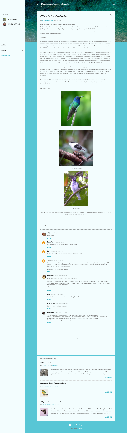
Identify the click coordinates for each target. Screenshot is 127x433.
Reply (49, 238)
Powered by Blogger (76, 425)
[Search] (114, 5)
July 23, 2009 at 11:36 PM (60, 275)
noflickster (50, 275)
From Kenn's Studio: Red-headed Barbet (53, 383)
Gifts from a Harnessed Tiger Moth (50, 402)
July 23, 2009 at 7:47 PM (60, 242)
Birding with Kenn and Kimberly (55, 4)
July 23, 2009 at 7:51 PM (57, 251)
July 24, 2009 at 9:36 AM (62, 303)
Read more (108, 378)
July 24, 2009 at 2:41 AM (57, 294)
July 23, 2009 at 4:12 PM (59, 233)
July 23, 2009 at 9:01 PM (57, 260)
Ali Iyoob (49, 233)
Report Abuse (5, 56)
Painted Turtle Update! (47, 363)
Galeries (80, 428)
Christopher (50, 312)
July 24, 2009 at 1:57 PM (61, 312)
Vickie (49, 260)
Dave (48, 251)
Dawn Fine (50, 242)
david (48, 294)
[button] (111, 15)
